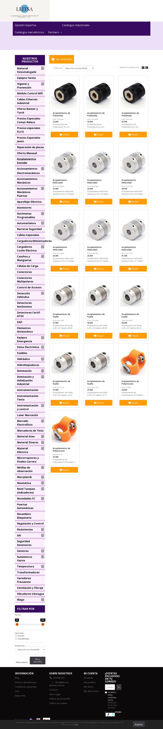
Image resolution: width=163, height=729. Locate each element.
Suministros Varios (24, 558)
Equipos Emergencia (24, 339)
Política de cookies (58, 703)
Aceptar (139, 724)
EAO (19, 322)
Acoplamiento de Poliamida (61, 114)
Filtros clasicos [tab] (22, 662)
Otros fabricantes (23, 639)
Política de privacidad (59, 698)
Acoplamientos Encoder (26, 160)
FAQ (17, 691)
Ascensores (24, 207)
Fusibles (22, 353)
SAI (19, 535)
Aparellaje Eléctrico (29, 201)
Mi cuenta (88, 677)
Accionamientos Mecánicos (27, 180)
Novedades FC (26, 498)
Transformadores (28, 572)
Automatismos (26, 223)
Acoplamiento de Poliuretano (130, 382)
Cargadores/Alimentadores (31, 241)
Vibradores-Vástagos (30, 593)
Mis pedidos (90, 682)
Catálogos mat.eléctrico (29, 32)
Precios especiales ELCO (28, 129)
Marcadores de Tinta (30, 430)
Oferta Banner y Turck (27, 110)
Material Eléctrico (22, 450)
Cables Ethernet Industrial (27, 101)
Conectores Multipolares (25, 279)
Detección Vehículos (23, 295)
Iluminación (24, 370)
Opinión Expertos (25, 25)
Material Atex (26, 436)
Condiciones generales (26, 686)
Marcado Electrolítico (25, 422)
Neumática (24, 483)
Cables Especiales (28, 235)
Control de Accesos (29, 287)
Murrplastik (24, 477)
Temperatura (25, 566)
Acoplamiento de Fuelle (61, 315)
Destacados (49, 25)
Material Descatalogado (26, 70)
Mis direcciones (91, 691)
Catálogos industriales (76, 25)
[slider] (17, 624)
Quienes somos (57, 685)
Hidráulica (23, 359)
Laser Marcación (27, 415)
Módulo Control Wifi (30, 93)
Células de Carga (27, 266)
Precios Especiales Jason (28, 139)
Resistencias (25, 529)
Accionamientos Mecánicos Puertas (27, 192)
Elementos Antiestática (25, 329)
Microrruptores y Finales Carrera (28, 459)
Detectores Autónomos (24, 304)
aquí (76, 724)
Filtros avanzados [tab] (37, 660)
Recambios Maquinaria (24, 515)
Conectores (24, 272)
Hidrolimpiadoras (28, 365)
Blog (17, 677)
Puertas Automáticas (25, 506)
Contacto (53, 689)
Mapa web (20, 695)
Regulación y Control (30, 523)
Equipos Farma (26, 78)
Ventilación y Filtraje (30, 588)
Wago (20, 599)
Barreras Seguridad (29, 229)
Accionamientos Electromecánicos (28, 171)
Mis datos (88, 686)
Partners (55, 32)
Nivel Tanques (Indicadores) (26, 490)
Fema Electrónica (28, 347)
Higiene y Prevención (24, 85)
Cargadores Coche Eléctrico (27, 248)
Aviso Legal (54, 694)
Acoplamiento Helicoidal (60, 181)
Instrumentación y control (27, 407)
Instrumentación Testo (27, 397)
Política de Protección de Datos (112, 705)
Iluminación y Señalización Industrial (25, 380)
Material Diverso (27, 442)
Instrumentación (27, 390)
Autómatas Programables (26, 215)
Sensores (23, 551)
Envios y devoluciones (25, 682)
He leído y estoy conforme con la (111, 700)
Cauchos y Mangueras (24, 258)
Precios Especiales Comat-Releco (28, 120)
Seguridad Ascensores (24, 543)
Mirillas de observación (24, 469)
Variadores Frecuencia (24, 580)
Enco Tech (21, 636)
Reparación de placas (30, 147)
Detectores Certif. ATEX (29, 314)
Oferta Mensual (27, 153)
